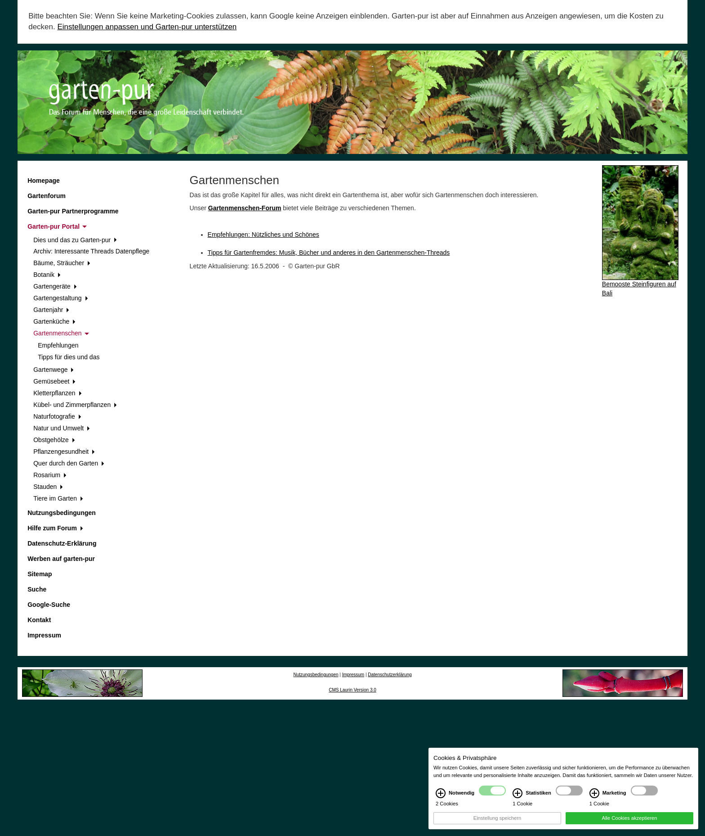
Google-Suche (48, 604)
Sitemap (39, 574)
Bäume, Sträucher (61, 263)
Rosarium (50, 475)
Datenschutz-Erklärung (61, 543)
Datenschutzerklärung (389, 674)
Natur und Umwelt (61, 428)
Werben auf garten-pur (61, 558)
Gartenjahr (51, 309)
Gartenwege (53, 369)
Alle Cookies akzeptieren (629, 825)
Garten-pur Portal (57, 226)
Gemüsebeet (54, 381)
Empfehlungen (58, 345)
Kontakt (39, 620)
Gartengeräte (54, 286)
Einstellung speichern (497, 825)
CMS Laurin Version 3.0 (352, 689)
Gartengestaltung (60, 298)
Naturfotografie (57, 416)
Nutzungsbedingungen (61, 512)
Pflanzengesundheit (64, 451)
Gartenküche (54, 321)
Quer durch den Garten (68, 463)
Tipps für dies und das (68, 357)
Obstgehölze (54, 439)
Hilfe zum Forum (55, 528)
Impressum (44, 635)
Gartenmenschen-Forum (244, 208)
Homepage (43, 180)
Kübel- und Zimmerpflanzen (75, 404)
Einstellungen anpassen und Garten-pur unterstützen (146, 27)
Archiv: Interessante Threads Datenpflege (91, 251)
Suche (36, 589)
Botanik (46, 274)
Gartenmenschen (61, 333)
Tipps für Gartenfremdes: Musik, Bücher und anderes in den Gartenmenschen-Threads (329, 252)
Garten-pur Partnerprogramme (72, 211)
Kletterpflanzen (57, 393)
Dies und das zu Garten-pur (75, 240)
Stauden (48, 486)
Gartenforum (46, 195)
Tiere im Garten (58, 498)
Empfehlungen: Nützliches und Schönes (263, 234)
